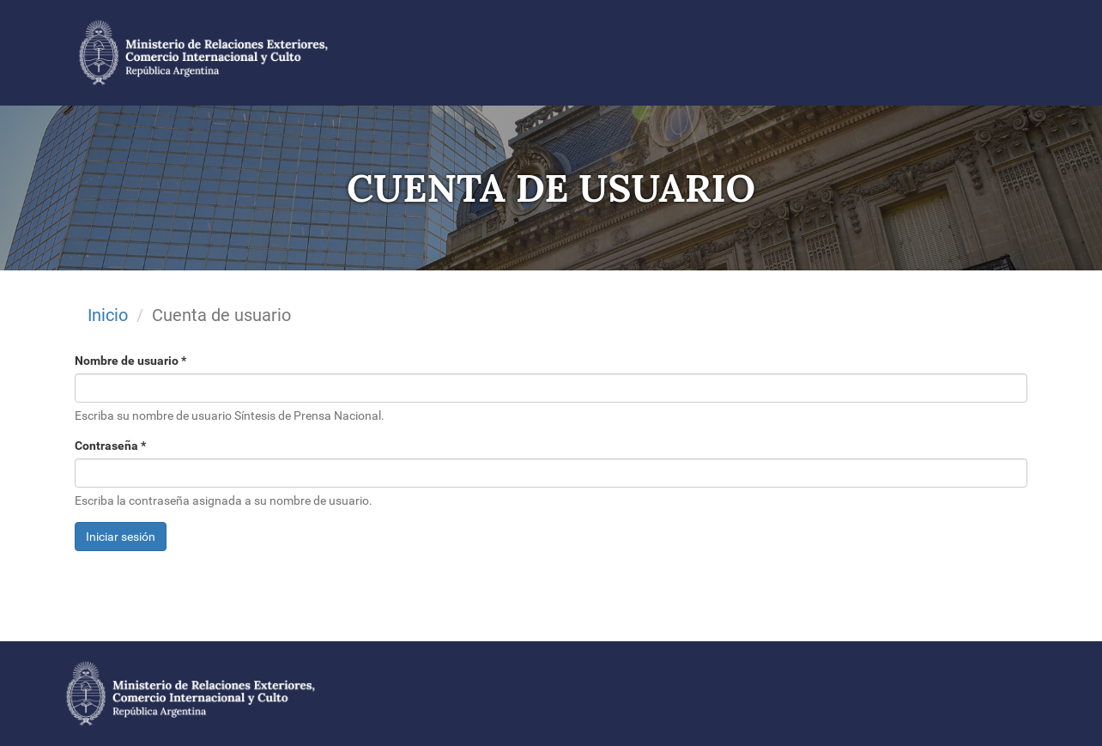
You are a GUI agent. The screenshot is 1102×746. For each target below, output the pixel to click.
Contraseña (110, 445)
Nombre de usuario (130, 360)
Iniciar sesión (120, 536)
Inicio (108, 315)
